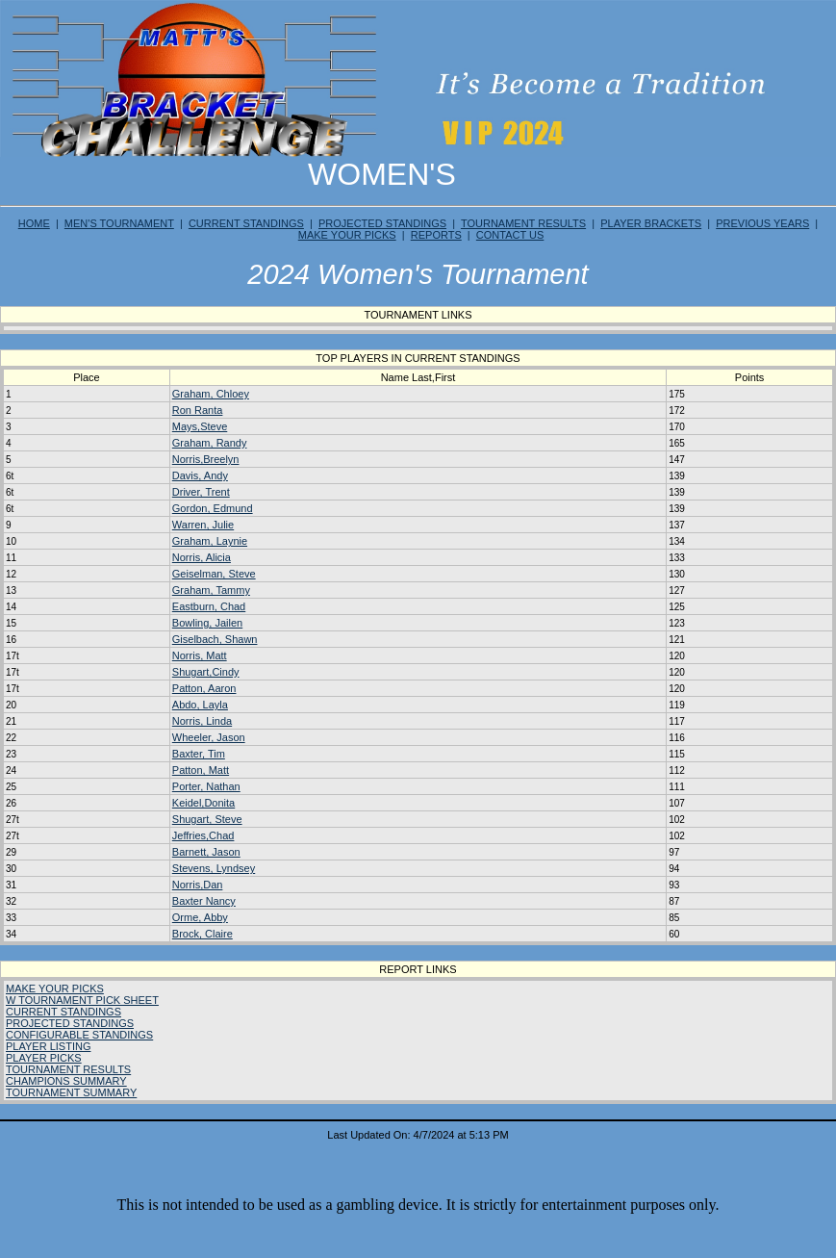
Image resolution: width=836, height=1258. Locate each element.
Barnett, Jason (206, 852)
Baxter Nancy (204, 901)
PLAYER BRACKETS (650, 223)
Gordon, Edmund (212, 508)
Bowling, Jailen (207, 623)
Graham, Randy (209, 443)
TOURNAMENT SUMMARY (71, 1092)
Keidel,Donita (203, 803)
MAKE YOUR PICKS (347, 235)
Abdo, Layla (200, 704)
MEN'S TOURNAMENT (119, 223)
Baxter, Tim (198, 753)
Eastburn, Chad (208, 606)
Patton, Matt (200, 770)
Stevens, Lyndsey (213, 868)
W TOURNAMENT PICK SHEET (82, 1000)
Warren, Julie (203, 524)
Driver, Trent (201, 492)
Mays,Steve (199, 426)
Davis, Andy (200, 475)
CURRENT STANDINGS (246, 223)
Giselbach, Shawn (215, 639)
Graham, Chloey (210, 393)
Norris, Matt (199, 655)
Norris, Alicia (201, 557)
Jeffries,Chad (203, 835)
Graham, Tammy (211, 590)
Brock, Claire (202, 933)
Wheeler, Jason (208, 737)
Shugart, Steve (207, 819)
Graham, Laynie (209, 541)
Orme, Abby (200, 917)
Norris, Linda (202, 721)
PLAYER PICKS (44, 1058)
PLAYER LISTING (48, 1046)
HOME (34, 223)
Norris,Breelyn (206, 459)
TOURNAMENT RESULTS (523, 223)
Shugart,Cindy (206, 672)
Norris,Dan (197, 884)
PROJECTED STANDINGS (382, 223)
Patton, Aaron (204, 688)
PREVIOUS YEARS (762, 223)
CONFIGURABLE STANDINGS (79, 1034)
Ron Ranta (197, 410)
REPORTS (436, 235)
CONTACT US (510, 235)
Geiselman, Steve (214, 573)
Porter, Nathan (206, 786)
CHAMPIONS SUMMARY (66, 1081)
